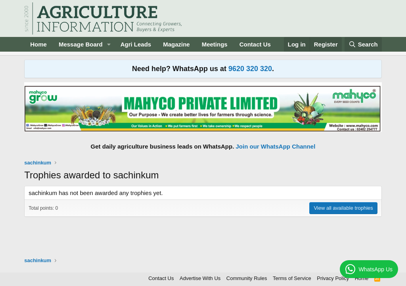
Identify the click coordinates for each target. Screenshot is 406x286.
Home (38, 44)
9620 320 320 (250, 69)
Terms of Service (292, 278)
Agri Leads (136, 44)
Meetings (215, 44)
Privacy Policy (333, 278)
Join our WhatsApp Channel (276, 146)
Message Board (81, 44)
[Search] (363, 44)
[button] (109, 44)
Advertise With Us (200, 278)
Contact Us (255, 44)
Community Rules (246, 278)
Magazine (176, 44)
